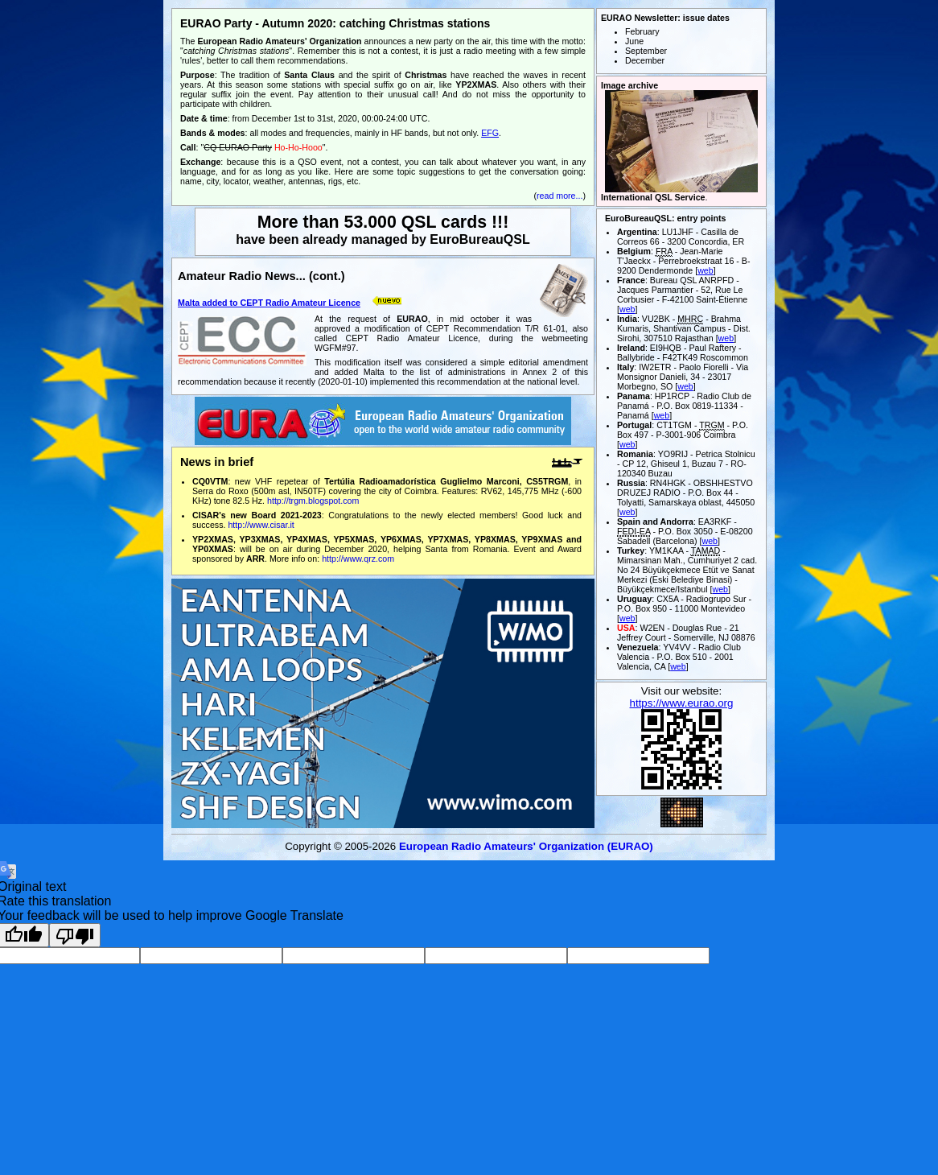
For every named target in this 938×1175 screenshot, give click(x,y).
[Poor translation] (75, 935)
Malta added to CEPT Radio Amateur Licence (269, 302)
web (705, 270)
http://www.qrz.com (358, 558)
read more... (559, 195)
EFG (490, 133)
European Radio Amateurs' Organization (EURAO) (526, 846)
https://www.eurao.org (682, 703)
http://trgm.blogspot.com (313, 500)
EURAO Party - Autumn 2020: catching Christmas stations (335, 23)
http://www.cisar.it (261, 525)
